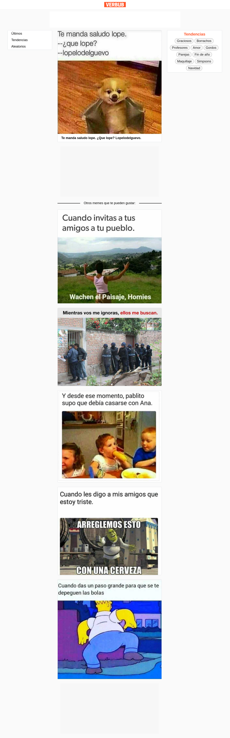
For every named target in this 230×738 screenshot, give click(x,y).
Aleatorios (18, 46)
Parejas (183, 54)
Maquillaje (184, 61)
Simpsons (204, 61)
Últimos (16, 33)
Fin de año (202, 54)
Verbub (115, 4)
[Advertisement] (115, 19)
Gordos (211, 48)
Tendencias (19, 40)
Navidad (194, 68)
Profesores (180, 48)
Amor (197, 48)
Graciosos (184, 41)
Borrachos (204, 41)
